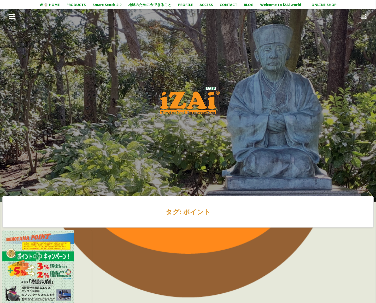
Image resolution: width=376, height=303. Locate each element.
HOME (49, 4)
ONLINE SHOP (323, 4)
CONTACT (228, 4)
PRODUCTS (76, 4)
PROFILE (185, 4)
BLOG (248, 4)
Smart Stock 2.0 (107, 4)
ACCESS (206, 4)
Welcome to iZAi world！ (282, 4)
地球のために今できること (149, 4)
